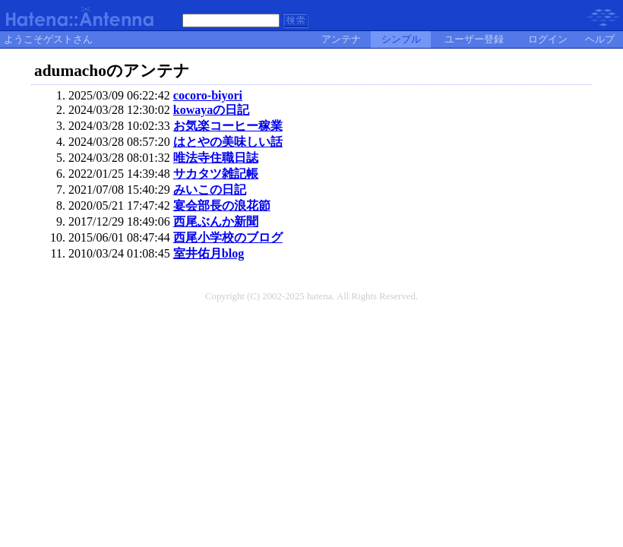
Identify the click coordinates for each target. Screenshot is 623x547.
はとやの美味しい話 (228, 141)
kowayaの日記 (211, 109)
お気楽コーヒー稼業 (228, 125)
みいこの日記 (209, 189)
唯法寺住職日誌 (215, 157)
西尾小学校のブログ (228, 237)
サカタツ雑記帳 (215, 173)
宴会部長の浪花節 (221, 205)
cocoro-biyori (207, 95)
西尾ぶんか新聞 (215, 221)
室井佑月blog (208, 253)
